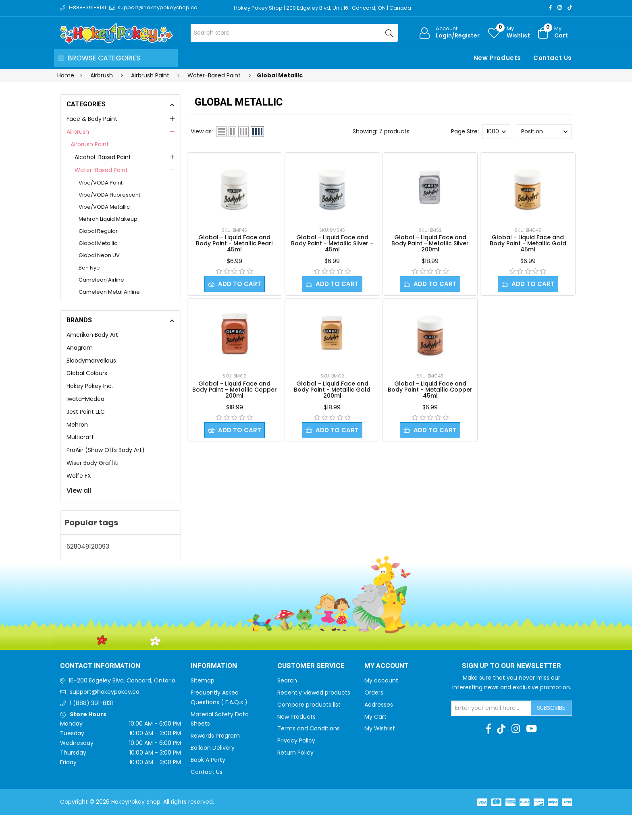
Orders (373, 692)
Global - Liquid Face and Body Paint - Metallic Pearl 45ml (234, 243)
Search (287, 680)
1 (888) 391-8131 (91, 703)
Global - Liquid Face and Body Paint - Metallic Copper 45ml (430, 390)
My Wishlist (379, 728)
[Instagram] (559, 7)
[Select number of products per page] (496, 131)
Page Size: (465, 131)
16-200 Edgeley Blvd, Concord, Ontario (122, 680)
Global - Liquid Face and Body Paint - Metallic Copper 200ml (234, 390)
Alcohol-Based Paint (103, 157)
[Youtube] (531, 729)
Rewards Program (215, 736)
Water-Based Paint (101, 170)
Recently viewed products (313, 692)
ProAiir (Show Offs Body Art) (106, 450)
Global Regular (98, 231)
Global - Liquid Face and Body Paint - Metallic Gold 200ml (332, 390)
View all (79, 490)
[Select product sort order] (544, 131)
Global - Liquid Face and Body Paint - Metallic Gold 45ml (528, 243)
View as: (202, 131)
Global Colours (87, 373)
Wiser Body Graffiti (92, 463)
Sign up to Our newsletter (511, 666)
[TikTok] (570, 7)
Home (65, 75)
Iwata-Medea (85, 399)
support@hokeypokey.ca (104, 692)
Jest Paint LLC (86, 412)
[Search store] (294, 33)
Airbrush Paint (90, 144)
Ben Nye (89, 268)
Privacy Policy (296, 740)
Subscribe (551, 708)
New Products (497, 58)
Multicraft (80, 437)
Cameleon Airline (101, 280)
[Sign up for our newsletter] (491, 708)
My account (381, 680)
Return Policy (295, 753)
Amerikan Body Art (92, 335)
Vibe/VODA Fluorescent (109, 195)
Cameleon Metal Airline (109, 292)
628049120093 (88, 546)
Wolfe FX (79, 476)
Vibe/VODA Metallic (104, 207)
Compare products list (309, 705)
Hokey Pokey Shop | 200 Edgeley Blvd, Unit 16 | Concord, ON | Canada (323, 8)
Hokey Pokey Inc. (90, 386)
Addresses (378, 705)
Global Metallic (98, 243)
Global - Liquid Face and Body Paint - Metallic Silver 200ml (430, 243)
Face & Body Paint (92, 119)
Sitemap (202, 680)
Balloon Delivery (213, 748)
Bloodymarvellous (91, 361)
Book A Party (208, 760)
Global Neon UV (99, 255)
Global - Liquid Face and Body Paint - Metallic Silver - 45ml (332, 243)
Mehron (77, 425)
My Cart (375, 717)
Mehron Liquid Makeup (108, 219)
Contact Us (552, 58)
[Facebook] (550, 7)
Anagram (80, 348)
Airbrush (78, 132)
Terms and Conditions (308, 728)
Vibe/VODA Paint (101, 183)
